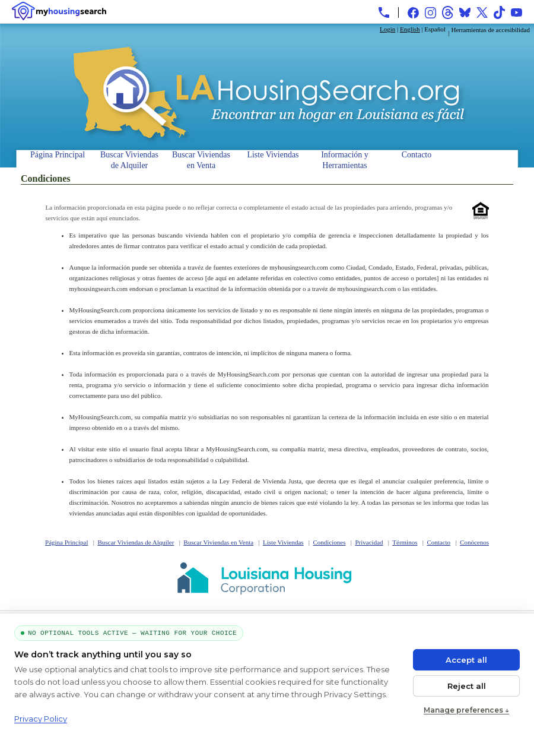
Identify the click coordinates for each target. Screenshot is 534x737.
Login (387, 29)
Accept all (466, 660)
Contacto (417, 154)
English (410, 29)
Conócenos (474, 542)
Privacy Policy (40, 718)
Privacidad (369, 542)
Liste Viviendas (272, 154)
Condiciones (329, 542)
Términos (404, 542)
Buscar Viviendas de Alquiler (129, 158)
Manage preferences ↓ (466, 710)
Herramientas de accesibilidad (490, 29)
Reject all (466, 686)
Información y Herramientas (344, 158)
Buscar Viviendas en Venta (201, 158)
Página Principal (57, 154)
